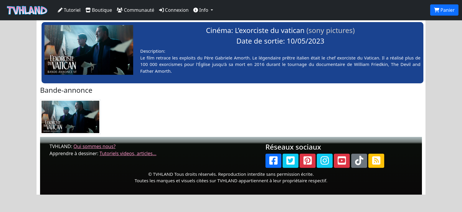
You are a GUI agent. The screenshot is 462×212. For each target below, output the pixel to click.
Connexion (174, 10)
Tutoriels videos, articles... (128, 153)
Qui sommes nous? (94, 146)
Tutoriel (69, 10)
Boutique (98, 10)
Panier (444, 10)
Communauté (135, 10)
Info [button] (201, 10)
